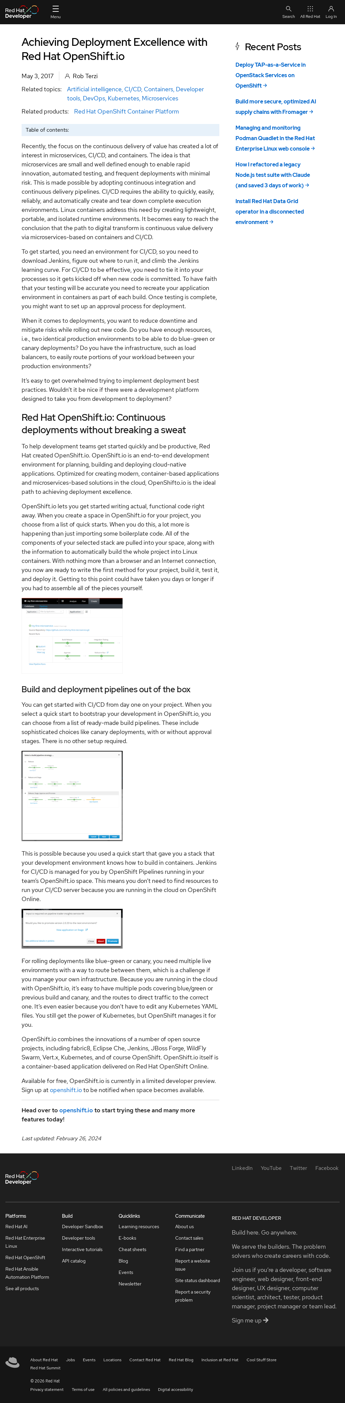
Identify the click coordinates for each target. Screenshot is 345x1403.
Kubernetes (123, 98)
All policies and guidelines (126, 1389)
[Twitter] (298, 1168)
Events (126, 1272)
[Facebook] (327, 1168)
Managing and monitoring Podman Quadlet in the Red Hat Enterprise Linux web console (275, 138)
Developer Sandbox (82, 1226)
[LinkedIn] (242, 1168)
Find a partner (190, 1249)
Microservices (160, 98)
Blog (123, 1261)
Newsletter (130, 1284)
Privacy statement (47, 1389)
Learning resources (139, 1226)
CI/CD (132, 89)
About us (184, 1226)
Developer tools (78, 1238)
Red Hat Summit (45, 1368)
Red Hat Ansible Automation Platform (27, 1273)
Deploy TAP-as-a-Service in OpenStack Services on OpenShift (271, 75)
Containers (158, 89)
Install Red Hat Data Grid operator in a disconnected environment (270, 212)
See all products (22, 1288)
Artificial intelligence (94, 89)
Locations (112, 1360)
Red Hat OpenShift (25, 1257)
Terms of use (83, 1389)
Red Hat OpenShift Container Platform (126, 111)
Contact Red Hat (145, 1360)
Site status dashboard (197, 1280)
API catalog (74, 1261)
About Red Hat (44, 1360)
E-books (127, 1238)
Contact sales (189, 1238)
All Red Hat (310, 12)
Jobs (70, 1360)
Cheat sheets (132, 1249)
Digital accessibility (175, 1389)
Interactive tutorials (82, 1249)
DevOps (94, 98)
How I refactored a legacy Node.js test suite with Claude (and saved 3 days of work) (273, 175)
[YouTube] (271, 1168)
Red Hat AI (16, 1226)
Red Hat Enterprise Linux (25, 1242)
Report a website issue (192, 1265)
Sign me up (250, 1320)
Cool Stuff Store (262, 1360)
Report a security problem (193, 1296)
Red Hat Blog (181, 1360)
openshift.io (66, 1090)
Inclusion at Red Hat (220, 1360)
